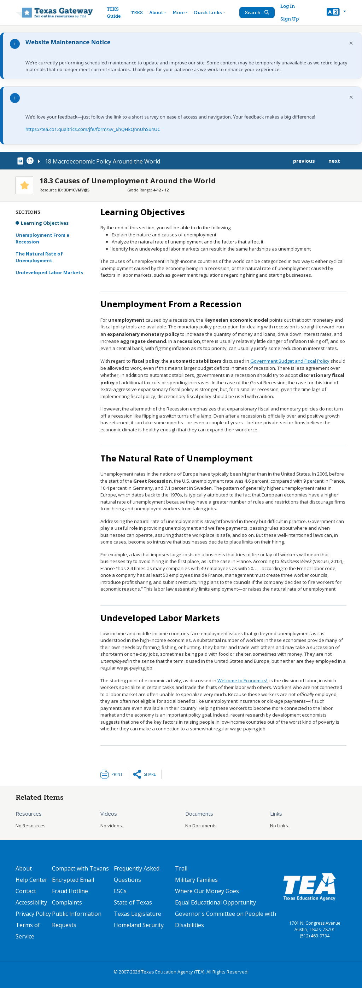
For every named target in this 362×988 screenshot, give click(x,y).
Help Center (31, 880)
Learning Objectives (45, 223)
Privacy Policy (33, 914)
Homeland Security (139, 925)
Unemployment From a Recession (42, 238)
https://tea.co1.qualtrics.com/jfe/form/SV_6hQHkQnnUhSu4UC (92, 129)
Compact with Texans (80, 868)
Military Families (196, 880)
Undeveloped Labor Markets (49, 272)
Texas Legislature (137, 914)
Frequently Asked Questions (136, 874)
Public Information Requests (76, 919)
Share (150, 774)
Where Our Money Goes (207, 891)
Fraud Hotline (70, 891)
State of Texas (133, 902)
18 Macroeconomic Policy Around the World (102, 161)
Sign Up (289, 19)
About (24, 868)
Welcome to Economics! (242, 680)
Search (257, 12)
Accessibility (31, 902)
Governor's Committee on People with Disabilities (225, 919)
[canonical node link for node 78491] (21, 161)
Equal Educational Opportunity (215, 902)
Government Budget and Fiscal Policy (289, 361)
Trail (181, 868)
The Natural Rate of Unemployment (39, 257)
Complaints (67, 902)
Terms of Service (28, 930)
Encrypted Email (73, 880)
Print (117, 774)
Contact (26, 891)
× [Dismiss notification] (351, 43)
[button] (336, 13)
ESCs (120, 891)
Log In (287, 6)
